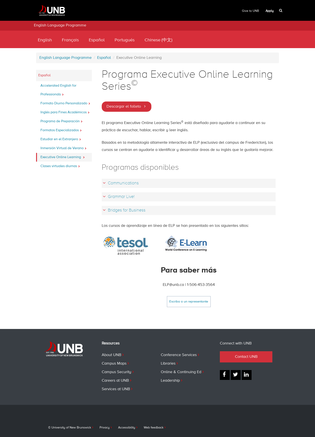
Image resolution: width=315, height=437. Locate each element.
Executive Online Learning (62, 156)
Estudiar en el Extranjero (60, 138)
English (45, 40)
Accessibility (126, 427)
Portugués (125, 40)
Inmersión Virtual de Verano (63, 147)
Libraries (168, 363)
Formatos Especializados (61, 129)
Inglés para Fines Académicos (64, 111)
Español (97, 40)
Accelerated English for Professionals (58, 90)
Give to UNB (250, 10)
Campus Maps (114, 363)
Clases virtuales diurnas (60, 165)
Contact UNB (246, 357)
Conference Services (179, 355)
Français (70, 40)
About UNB (111, 355)
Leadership (170, 381)
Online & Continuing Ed (181, 372)
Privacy (105, 427)
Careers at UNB (115, 381)
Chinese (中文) (158, 40)
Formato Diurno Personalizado (65, 102)
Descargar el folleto (124, 106)
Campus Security (116, 372)
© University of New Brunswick (69, 427)
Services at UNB (116, 389)
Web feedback (153, 427)
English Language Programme (60, 25)
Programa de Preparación (61, 120)
